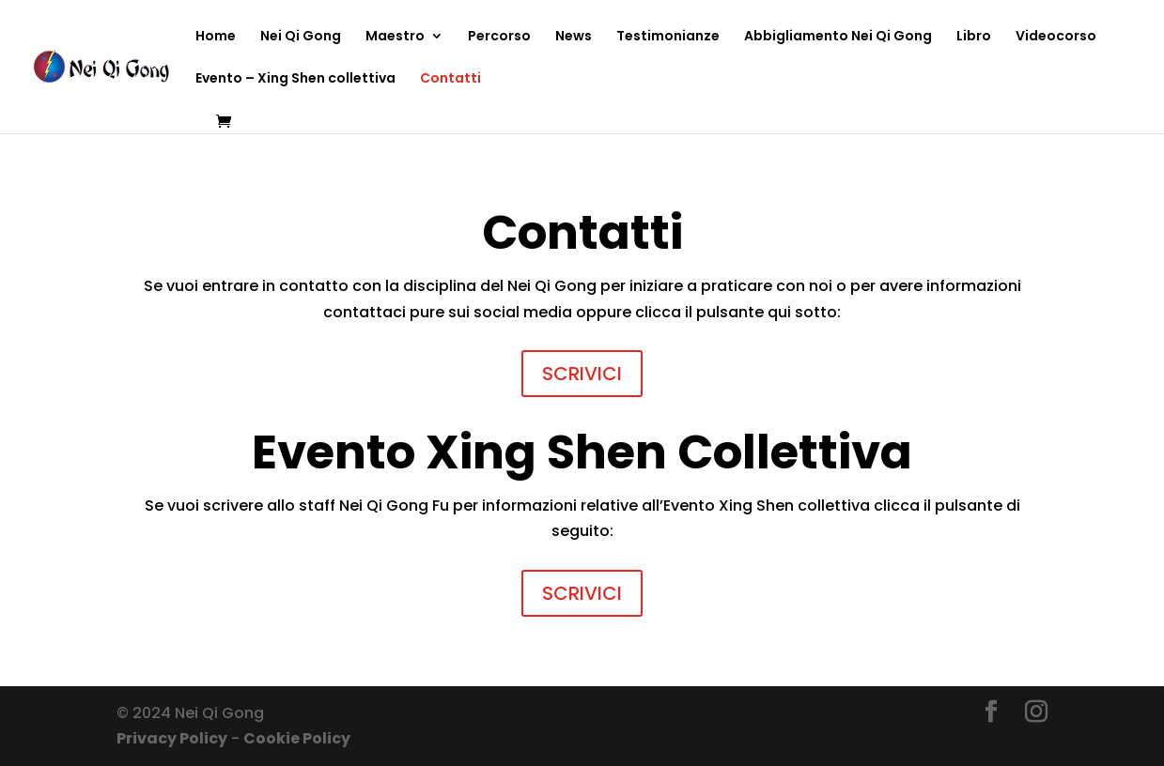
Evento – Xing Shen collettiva (295, 79)
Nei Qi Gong (300, 37)
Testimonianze (668, 37)
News (573, 37)
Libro (973, 37)
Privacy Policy (171, 738)
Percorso (499, 37)
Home (215, 37)
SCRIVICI (582, 373)
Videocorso (1056, 37)
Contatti (450, 79)
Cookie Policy (296, 738)
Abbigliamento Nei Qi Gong (838, 37)
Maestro (395, 37)
